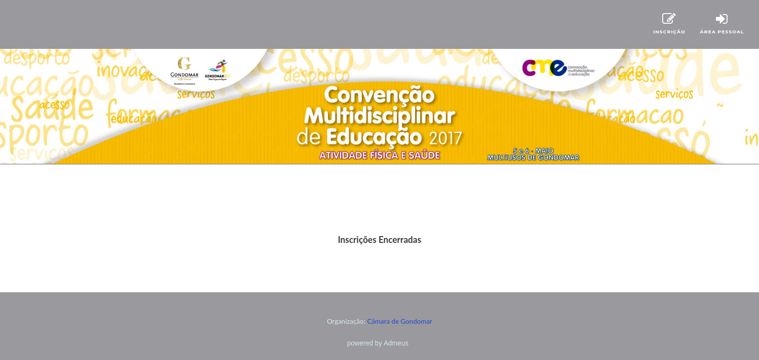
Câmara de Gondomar (399, 321)
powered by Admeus (378, 343)
